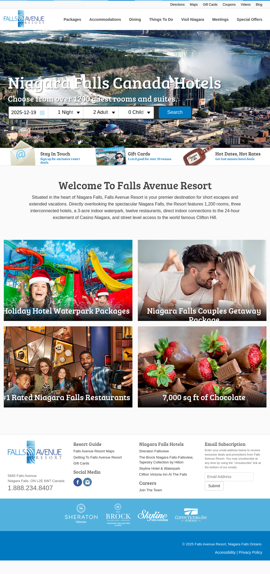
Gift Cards (210, 4)
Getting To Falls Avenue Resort (97, 457)
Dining (135, 19)
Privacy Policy (250, 552)
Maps (194, 4)
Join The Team (150, 490)
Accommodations (105, 19)
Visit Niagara (192, 19)
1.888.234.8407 (30, 488)
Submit (214, 486)
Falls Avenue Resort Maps (94, 451)
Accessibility (225, 552)
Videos (246, 4)
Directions (177, 4)
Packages (72, 19)
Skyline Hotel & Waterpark (159, 468)
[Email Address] (229, 476)
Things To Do (161, 19)
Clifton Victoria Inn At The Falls (163, 474)
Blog (259, 4)
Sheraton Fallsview (154, 451)
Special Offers (249, 19)
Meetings (220, 19)
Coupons (229, 4)
